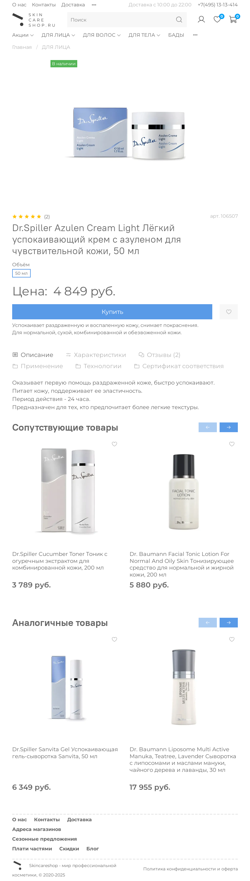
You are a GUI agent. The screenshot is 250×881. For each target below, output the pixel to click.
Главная (22, 47)
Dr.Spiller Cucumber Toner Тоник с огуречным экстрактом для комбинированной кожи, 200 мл (59, 561)
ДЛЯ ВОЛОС (102, 35)
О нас (19, 5)
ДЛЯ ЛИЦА (59, 35)
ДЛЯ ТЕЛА (145, 35)
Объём (21, 264)
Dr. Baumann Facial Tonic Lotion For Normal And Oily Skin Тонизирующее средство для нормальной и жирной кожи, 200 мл (182, 564)
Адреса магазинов (36, 829)
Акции (23, 35)
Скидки (69, 849)
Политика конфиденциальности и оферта (190, 869)
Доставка (73, 5)
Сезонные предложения (44, 839)
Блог (92, 849)
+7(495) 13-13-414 (218, 5)
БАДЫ (176, 35)
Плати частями (32, 849)
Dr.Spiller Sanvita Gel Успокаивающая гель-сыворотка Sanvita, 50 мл (65, 753)
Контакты (44, 5)
